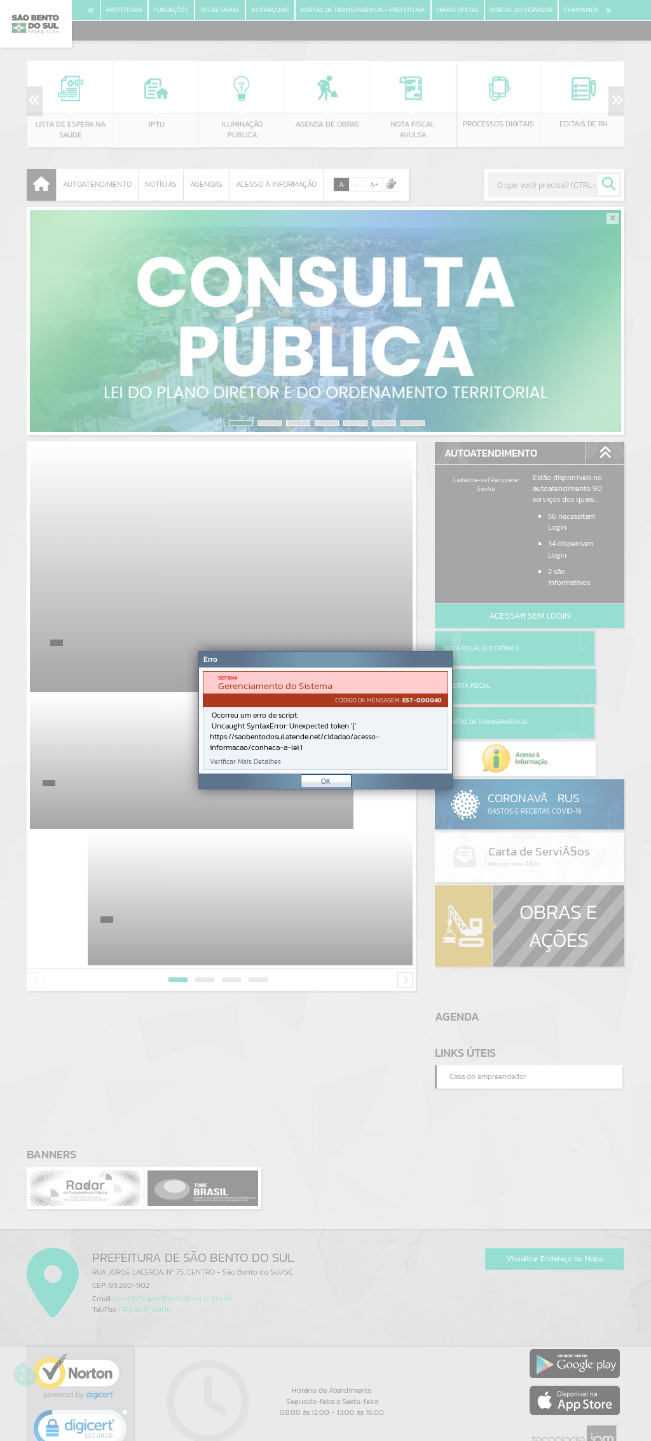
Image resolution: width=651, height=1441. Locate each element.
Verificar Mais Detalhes (245, 762)
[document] (325, 720)
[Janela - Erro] (325, 720)
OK (326, 781)
